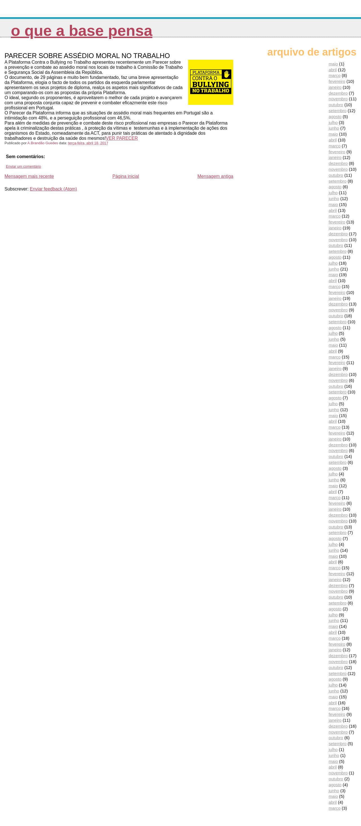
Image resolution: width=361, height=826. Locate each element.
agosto (335, 116)
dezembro (338, 93)
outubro (336, 104)
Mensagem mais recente (29, 176)
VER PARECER (122, 138)
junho (334, 128)
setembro (337, 110)
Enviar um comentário (23, 166)
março (334, 75)
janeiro (335, 87)
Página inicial (125, 176)
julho (333, 122)
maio (333, 63)
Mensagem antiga (215, 176)
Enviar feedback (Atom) (53, 189)
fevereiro (337, 81)
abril (333, 69)
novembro (338, 98)
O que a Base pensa (81, 30)
